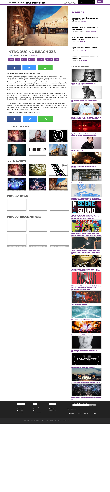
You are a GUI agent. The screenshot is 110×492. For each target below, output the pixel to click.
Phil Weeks (40, 59)
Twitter (78, 481)
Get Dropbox (66, 488)
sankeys (23, 59)
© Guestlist (26, 488)
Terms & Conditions (35, 488)
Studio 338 (32, 59)
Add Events (20, 478)
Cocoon (11, 59)
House (9, 56)
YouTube (85, 481)
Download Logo (37, 480)
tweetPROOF (58, 488)
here (38, 112)
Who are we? (52, 475)
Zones (42, 3)
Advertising (36, 475)
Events (35, 3)
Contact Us (52, 477)
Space (56, 59)
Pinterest (92, 481)
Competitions (20, 477)
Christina (34, 56)
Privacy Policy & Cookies (47, 488)
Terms (34, 477)
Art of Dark (49, 59)
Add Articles (20, 480)
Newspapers (20, 475)
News (28, 3)
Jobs (34, 478)
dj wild (17, 59)
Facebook (70, 481)
